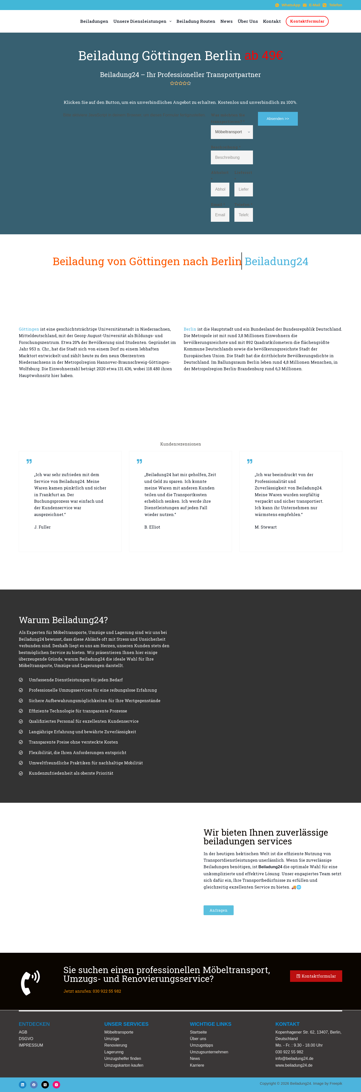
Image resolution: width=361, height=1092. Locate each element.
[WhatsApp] (287, 5)
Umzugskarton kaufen (123, 1065)
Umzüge (111, 1039)
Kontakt (272, 21)
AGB (23, 1032)
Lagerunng (114, 1052)
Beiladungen (94, 21)
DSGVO (26, 1039)
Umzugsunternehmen (209, 1052)
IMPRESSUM (31, 1045)
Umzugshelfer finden (122, 1058)
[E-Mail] (311, 5)
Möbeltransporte (118, 1032)
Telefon (243, 204)
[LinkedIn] (22, 1084)
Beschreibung (226, 147)
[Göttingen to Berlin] (180, 407)
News (226, 21)
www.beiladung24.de (294, 1065)
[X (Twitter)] (45, 1084)
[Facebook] (34, 1084)
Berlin (190, 329)
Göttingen (29, 329)
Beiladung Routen (195, 21)
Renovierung (115, 1045)
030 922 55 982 (289, 1052)
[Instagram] (56, 1084)
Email (218, 204)
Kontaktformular (307, 21)
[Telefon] (332, 5)
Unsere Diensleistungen (142, 21)
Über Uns (248, 21)
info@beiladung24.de (294, 1058)
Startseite (198, 1032)
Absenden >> (278, 118)
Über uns (198, 1039)
